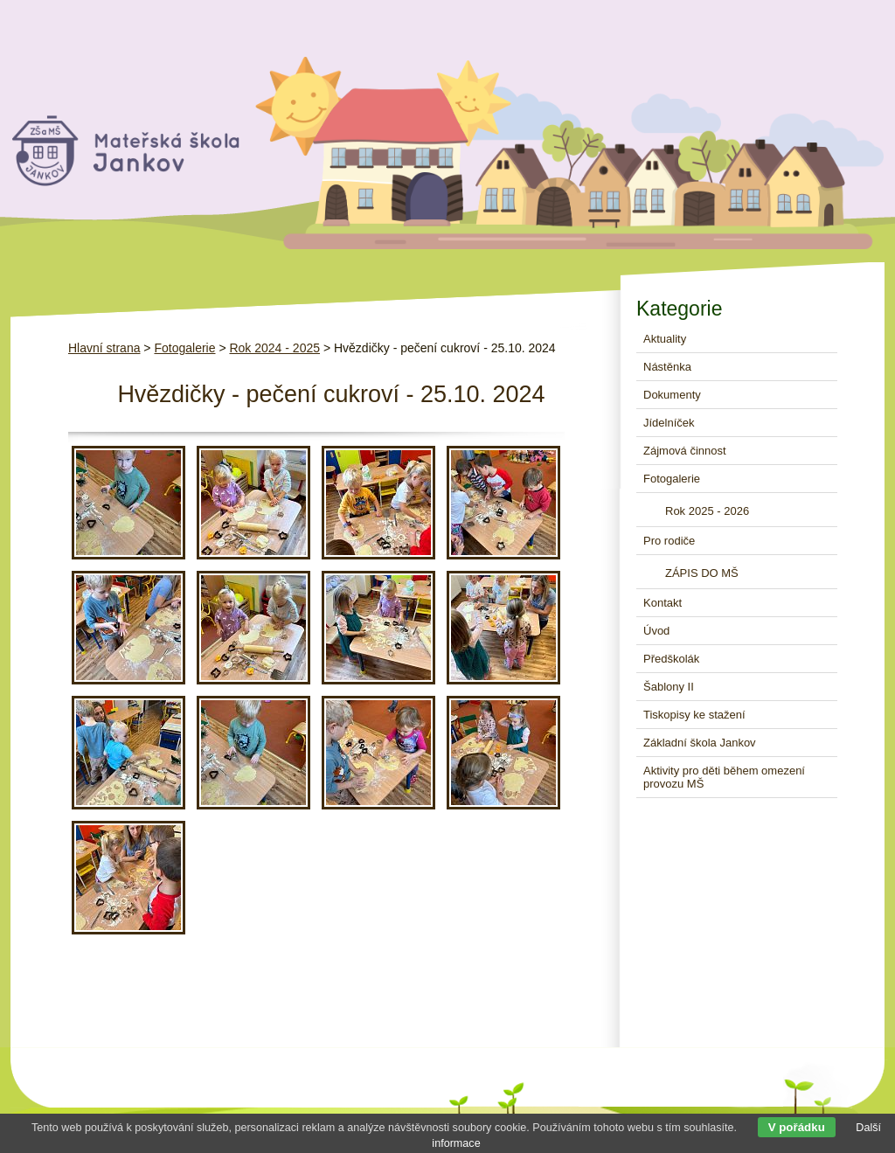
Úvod (656, 630)
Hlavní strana (104, 348)
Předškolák (671, 658)
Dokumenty (672, 394)
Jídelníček (669, 422)
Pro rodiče (669, 540)
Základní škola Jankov (699, 742)
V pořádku (796, 1127)
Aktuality (664, 338)
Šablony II (668, 686)
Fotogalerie (184, 348)
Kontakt (662, 602)
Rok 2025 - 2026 (707, 510)
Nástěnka (667, 366)
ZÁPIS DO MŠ (702, 573)
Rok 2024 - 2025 (274, 348)
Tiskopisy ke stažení (694, 714)
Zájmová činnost (684, 450)
